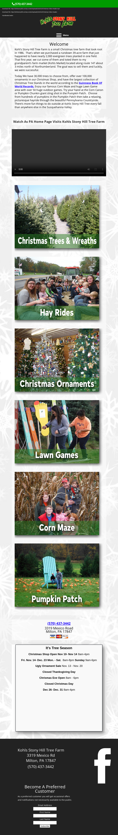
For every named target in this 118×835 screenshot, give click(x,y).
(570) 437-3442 (23, 4)
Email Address (45, 805)
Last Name (45, 819)
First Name (45, 812)
